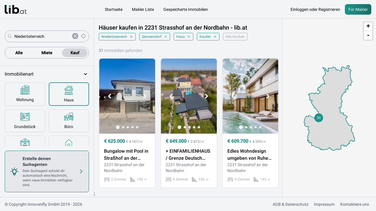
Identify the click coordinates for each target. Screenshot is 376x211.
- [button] (368, 35)
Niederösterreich (117, 37)
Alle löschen (235, 37)
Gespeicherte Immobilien (185, 9)
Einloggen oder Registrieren (315, 9)
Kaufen (208, 37)
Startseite (113, 9)
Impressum (324, 204)
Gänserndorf (154, 37)
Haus (183, 37)
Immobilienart (47, 74)
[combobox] (42, 36)
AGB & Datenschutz (290, 204)
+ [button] (368, 26)
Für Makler (358, 9)
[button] (318, 117)
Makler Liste (143, 9)
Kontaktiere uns (354, 204)
